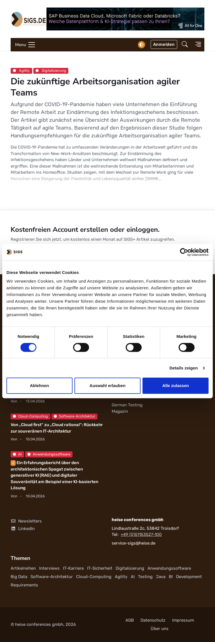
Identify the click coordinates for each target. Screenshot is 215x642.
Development (189, 576)
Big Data (19, 576)
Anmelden (164, 44)
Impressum (183, 620)
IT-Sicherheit (99, 568)
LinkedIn (23, 528)
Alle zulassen (175, 385)
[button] (184, 45)
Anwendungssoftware (48, 454)
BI (171, 576)
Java (160, 576)
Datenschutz (153, 620)
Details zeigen (183, 368)
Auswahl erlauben (107, 385)
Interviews (49, 568)
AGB (129, 620)
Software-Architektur (74, 416)
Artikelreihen (23, 568)
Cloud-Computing (30, 416)
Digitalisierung (51, 70)
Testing (145, 576)
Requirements (24, 585)
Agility (21, 70)
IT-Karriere (73, 568)
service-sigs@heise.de (133, 543)
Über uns (160, 628)
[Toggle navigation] (23, 44)
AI (17, 454)
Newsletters (26, 521)
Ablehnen (39, 385)
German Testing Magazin (127, 408)
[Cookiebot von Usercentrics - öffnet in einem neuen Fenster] (184, 252)
